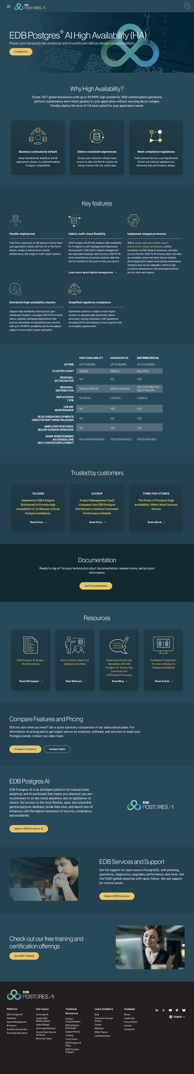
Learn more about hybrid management (90, 272)
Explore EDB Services (116, 896)
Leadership (129, 1018)
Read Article (162, 681)
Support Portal (72, 1032)
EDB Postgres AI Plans (73, 1044)
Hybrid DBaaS (42, 1024)
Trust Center (71, 1039)
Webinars (99, 1028)
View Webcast (73, 681)
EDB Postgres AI (14, 1014)
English (178, 1016)
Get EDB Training (24, 955)
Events (98, 1024)
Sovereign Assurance (17, 1033)
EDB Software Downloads (72, 1026)
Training (69, 1035)
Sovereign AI (42, 1014)
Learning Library (102, 1036)
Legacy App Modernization (43, 1019)
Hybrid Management (17, 1022)
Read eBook (155, 522)
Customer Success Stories (104, 1019)
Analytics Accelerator (17, 1029)
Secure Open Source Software (46, 1033)
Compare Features (25, 749)
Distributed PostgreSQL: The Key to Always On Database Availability (163, 664)
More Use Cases (44, 1038)
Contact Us (20, 51)
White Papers (101, 1032)
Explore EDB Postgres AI (28, 828)
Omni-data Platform (46, 1028)
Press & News (130, 1022)
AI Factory (11, 1025)
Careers (128, 1025)
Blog (97, 1014)
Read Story (36, 522)
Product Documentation (73, 1020)
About (127, 1014)
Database (11, 1018)
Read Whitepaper (29, 681)
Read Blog (118, 681)
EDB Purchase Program (72, 1050)
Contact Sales (57, 749)
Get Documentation (96, 585)
